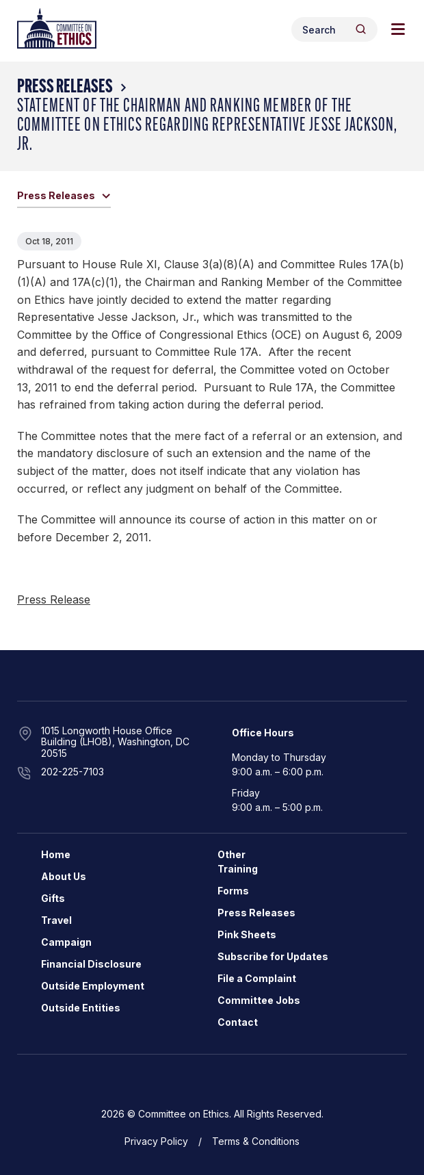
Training (237, 869)
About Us (63, 876)
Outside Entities (80, 1007)
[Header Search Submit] (361, 29)
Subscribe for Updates (272, 956)
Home (55, 854)
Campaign (66, 942)
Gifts (53, 898)
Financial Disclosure (91, 964)
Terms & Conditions (256, 1141)
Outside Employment (92, 986)
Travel (56, 920)
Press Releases (65, 87)
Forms (233, 890)
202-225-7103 (72, 771)
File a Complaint (256, 978)
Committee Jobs (258, 1000)
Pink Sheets (246, 934)
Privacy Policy (156, 1141)
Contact (237, 1022)
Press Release (53, 599)
